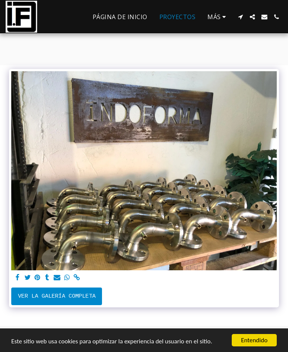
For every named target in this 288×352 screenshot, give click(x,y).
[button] (240, 17)
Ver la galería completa (57, 296)
